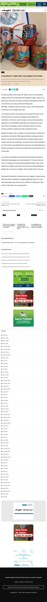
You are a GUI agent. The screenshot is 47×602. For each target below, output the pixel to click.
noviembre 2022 (6, 451)
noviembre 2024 (6, 383)
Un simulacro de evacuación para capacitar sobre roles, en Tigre (15, 260)
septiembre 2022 (6, 456)
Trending (5, 193)
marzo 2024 (5, 405)
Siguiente (11, 231)
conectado (16, 242)
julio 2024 (5, 394)
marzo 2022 (5, 474)
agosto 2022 (5, 459)
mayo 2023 (5, 434)
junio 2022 (5, 465)
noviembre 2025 (6, 349)
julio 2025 (5, 360)
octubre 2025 (6, 352)
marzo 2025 (5, 371)
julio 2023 (5, 428)
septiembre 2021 (6, 491)
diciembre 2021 (6, 482)
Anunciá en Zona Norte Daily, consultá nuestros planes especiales (23, 587)
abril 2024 (5, 403)
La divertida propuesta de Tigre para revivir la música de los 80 (15, 266)
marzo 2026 (5, 337)
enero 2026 (5, 343)
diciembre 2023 (6, 414)
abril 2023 (5, 437)
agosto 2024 (5, 391)
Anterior (5, 231)
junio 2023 (5, 431)
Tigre (3, 72)
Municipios (34, 214)
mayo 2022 (5, 468)
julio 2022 (5, 462)
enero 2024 (5, 411)
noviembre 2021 (6, 485)
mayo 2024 (5, 400)
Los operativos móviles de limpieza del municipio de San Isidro (15, 256)
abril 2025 (5, 369)
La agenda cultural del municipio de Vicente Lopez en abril (14, 263)
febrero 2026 (6, 340)
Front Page (10, 193)
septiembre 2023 (6, 422)
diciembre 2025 (6, 346)
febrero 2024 (6, 408)
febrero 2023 (6, 442)
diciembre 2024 (6, 380)
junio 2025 (5, 363)
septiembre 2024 (6, 388)
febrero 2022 (6, 476)
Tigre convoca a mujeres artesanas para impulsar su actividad (15, 253)
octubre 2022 (6, 454)
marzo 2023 (5, 440)
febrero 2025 (6, 374)
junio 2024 (5, 397)
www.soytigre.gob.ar (21, 185)
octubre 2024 (6, 386)
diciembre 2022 (6, 448)
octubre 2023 (6, 420)
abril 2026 (5, 335)
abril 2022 (5, 471)
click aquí (40, 169)
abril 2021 (5, 496)
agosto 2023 (5, 425)
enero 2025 (5, 377)
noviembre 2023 (6, 417)
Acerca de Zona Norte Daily (26, 581)
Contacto (16, 581)
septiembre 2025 (6, 354)
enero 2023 (5, 445)
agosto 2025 (5, 357)
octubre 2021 (6, 488)
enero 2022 (5, 479)
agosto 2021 (5, 493)
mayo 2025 (5, 366)
